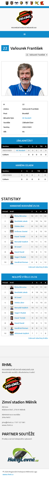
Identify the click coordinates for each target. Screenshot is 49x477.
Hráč (12, 211)
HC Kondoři (26, 118)
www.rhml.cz (8, 474)
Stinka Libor (17, 226)
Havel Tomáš (17, 236)
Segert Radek (18, 257)
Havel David (17, 252)
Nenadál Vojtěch (19, 241)
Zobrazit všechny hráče (38, 267)
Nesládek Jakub (18, 221)
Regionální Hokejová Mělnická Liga (23, 28)
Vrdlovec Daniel (18, 231)
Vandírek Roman (19, 262)
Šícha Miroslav (18, 216)
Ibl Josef (15, 246)
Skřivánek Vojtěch (19, 333)
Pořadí (5, 211)
